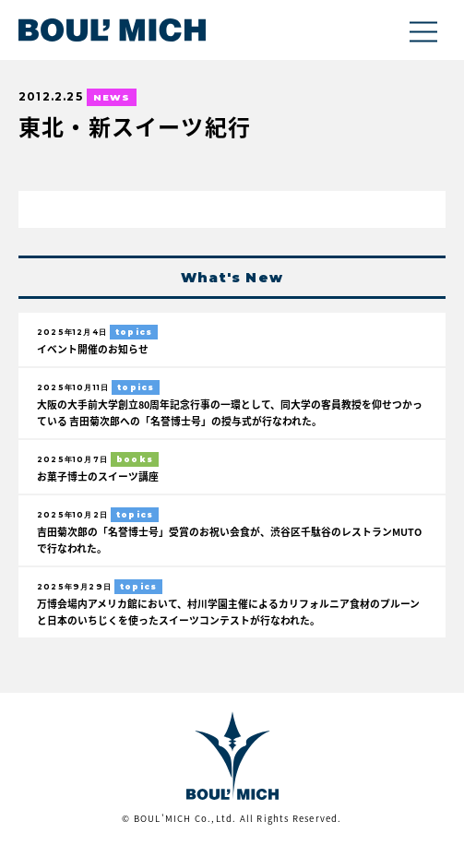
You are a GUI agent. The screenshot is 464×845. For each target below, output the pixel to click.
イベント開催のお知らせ (93, 348)
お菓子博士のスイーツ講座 (98, 476)
